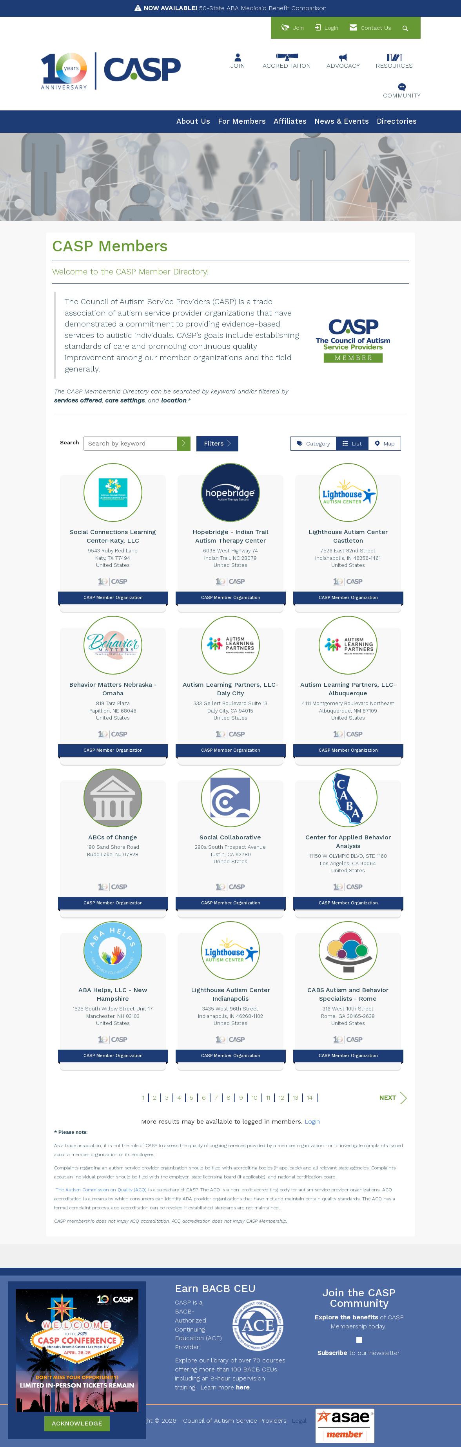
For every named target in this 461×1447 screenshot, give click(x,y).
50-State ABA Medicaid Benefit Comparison (235, 8)
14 (310, 1097)
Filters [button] (217, 443)
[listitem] (113, 535)
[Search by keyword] (130, 444)
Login (312, 1121)
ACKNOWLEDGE (77, 1423)
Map (384, 443)
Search (69, 442)
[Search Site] (406, 28)
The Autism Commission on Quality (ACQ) (101, 1190)
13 (295, 1097)
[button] (184, 444)
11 (268, 1097)
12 (281, 1097)
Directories (397, 121)
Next (393, 1098)
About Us (193, 121)
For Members (242, 121)
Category (313, 443)
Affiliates (290, 121)
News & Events (341, 121)
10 (255, 1097)
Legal (299, 1420)
